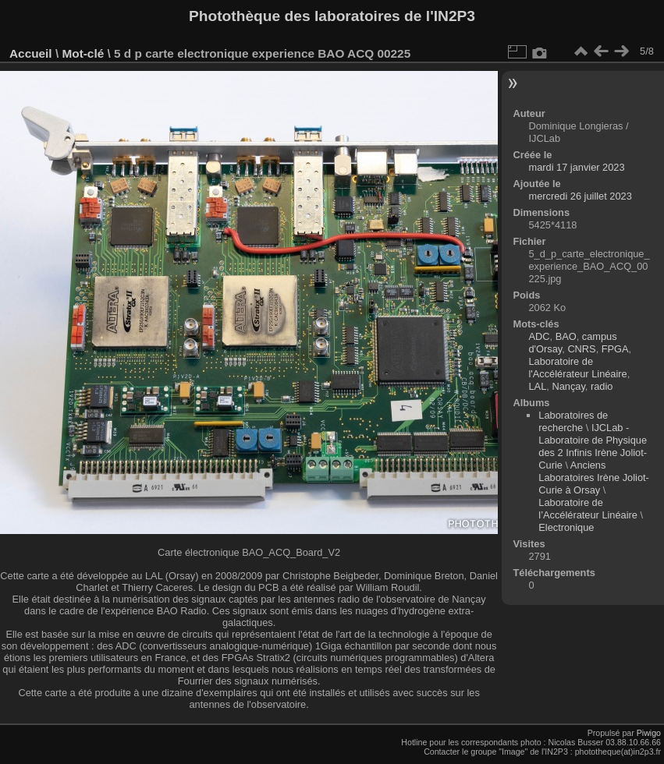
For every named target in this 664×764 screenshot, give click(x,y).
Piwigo (649, 732)
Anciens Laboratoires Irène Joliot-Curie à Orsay (593, 477)
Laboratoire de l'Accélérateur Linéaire (578, 367)
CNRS (581, 349)
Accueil (30, 53)
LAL (538, 386)
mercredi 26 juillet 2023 (580, 196)
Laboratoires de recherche (573, 421)
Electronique (566, 527)
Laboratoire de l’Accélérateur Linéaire (587, 509)
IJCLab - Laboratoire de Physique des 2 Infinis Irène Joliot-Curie (592, 446)
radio (602, 386)
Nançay (568, 386)
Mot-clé (83, 53)
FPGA (615, 349)
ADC (539, 336)
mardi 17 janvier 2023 (577, 167)
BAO (566, 336)
